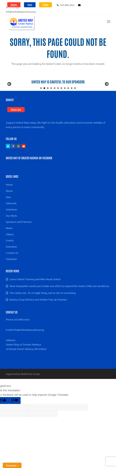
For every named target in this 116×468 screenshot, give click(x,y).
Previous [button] (9, 90)
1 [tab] (41, 100)
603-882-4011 (22, 331)
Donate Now (16, 121)
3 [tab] (48, 100)
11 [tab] (75, 100)
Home (9, 196)
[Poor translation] (15, 412)
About (9, 202)
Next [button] (106, 90)
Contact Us (12, 264)
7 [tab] (61, 100)
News (30, 4)
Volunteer (11, 221)
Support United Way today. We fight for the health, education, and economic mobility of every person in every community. (55, 136)
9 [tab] (68, 100)
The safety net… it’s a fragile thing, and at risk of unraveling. (42, 304)
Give (8, 208)
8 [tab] (65, 100)
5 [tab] (54, 100)
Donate (14, 4)
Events (10, 252)
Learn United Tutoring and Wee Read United (34, 291)
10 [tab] (71, 100)
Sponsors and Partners (19, 233)
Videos (45, 4)
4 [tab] (51, 100)
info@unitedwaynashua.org (28, 341)
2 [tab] (44, 100)
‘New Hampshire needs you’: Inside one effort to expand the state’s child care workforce (59, 297)
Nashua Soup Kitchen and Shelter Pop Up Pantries (38, 311)
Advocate (11, 215)
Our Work (11, 227)
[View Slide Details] (52, 91)
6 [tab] (58, 100)
